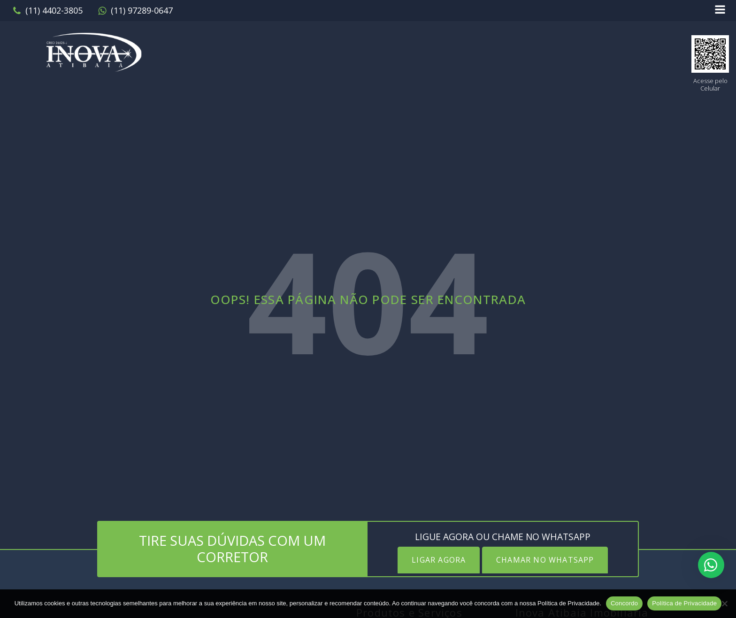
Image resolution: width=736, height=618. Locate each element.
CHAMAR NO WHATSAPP (545, 560)
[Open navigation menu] (720, 10)
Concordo (624, 603)
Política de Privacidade (684, 603)
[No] (724, 603)
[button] (47, 11)
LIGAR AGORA (439, 560)
